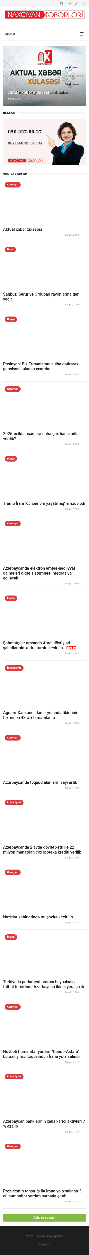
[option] (44, 75)
